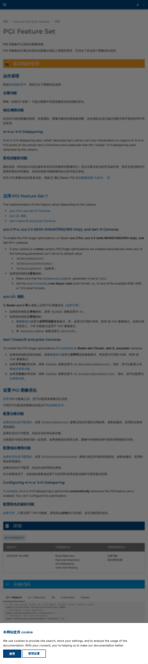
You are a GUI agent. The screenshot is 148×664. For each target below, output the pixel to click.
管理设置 (34, 654)
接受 (12, 654)
